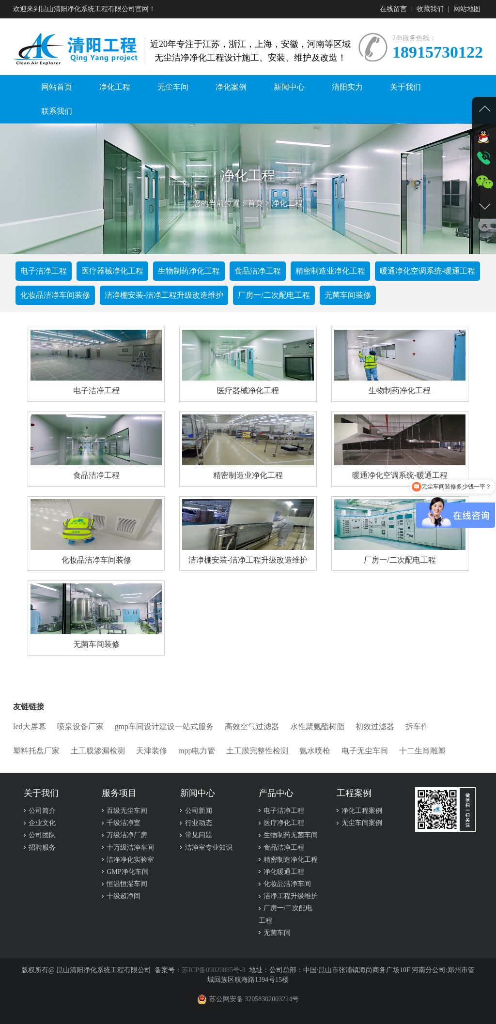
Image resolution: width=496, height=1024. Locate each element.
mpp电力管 (196, 751)
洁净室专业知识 (208, 847)
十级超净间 (123, 896)
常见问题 (198, 835)
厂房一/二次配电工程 (274, 295)
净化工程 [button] (114, 87)
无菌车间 (277, 932)
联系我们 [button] (56, 111)
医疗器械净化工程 (112, 271)
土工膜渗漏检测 (98, 751)
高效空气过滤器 (252, 726)
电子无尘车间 (364, 751)
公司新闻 (198, 810)
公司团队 (42, 835)
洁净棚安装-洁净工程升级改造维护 (164, 295)
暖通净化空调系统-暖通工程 (427, 271)
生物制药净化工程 (189, 271)
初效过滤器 (375, 726)
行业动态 (198, 822)
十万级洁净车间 (130, 847)
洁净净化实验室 (130, 859)
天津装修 (151, 751)
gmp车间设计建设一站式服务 (164, 726)
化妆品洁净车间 (287, 883)
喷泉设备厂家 (80, 726)
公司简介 (42, 810)
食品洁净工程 (257, 271)
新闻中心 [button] (289, 87)
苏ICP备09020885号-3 (213, 970)
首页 (255, 203)
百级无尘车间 (127, 810)
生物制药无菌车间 (291, 835)
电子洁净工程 (43, 271)
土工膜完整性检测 (257, 751)
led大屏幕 (29, 726)
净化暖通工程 (284, 871)
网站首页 (56, 87)
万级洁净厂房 (127, 835)
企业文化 (42, 822)
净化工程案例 (361, 810)
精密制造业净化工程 (330, 271)
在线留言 (393, 9)
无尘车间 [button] (172, 87)
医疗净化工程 (284, 822)
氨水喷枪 (314, 751)
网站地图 (466, 9)
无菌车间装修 (348, 295)
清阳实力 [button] (347, 87)
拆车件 (417, 726)
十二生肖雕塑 (422, 751)
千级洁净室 (123, 822)
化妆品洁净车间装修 (55, 295)
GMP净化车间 (127, 871)
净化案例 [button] (231, 87)
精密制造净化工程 (291, 859)
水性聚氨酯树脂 (317, 726)
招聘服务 (42, 847)
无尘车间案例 (361, 822)
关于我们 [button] (405, 87)
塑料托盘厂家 (36, 751)
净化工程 (287, 203)
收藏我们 (430, 9)
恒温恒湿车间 (127, 883)
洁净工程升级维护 (291, 896)
